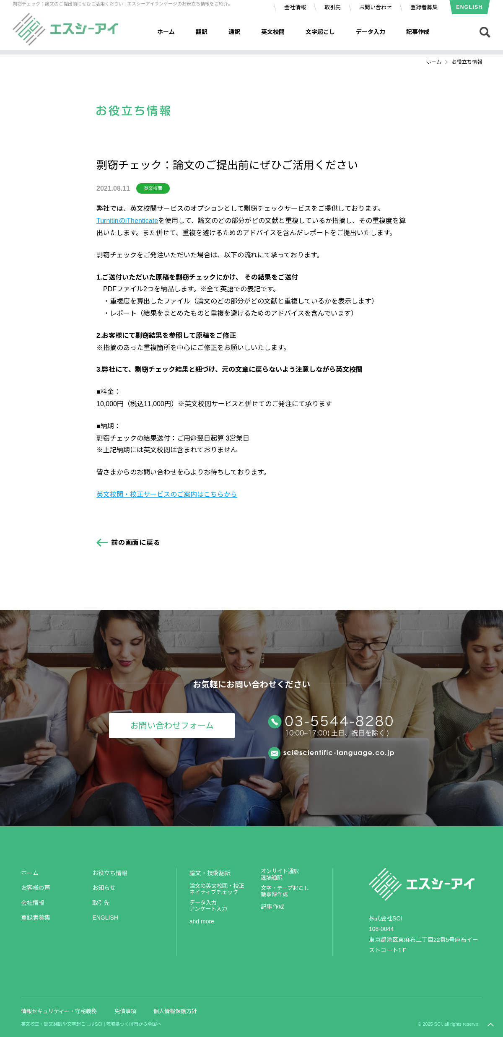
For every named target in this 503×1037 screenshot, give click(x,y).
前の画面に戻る (136, 542)
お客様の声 (35, 887)
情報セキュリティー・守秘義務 (59, 1011)
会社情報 (295, 7)
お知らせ (104, 887)
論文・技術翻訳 (210, 873)
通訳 (234, 32)
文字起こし (320, 32)
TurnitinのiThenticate (127, 220)
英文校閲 (273, 32)
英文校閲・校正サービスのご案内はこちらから (166, 494)
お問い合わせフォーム (172, 725)
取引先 (332, 7)
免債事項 (125, 1011)
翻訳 (201, 32)
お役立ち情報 (109, 873)
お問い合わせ (375, 7)
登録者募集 (424, 7)
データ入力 (370, 32)
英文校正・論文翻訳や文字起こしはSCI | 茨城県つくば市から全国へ (91, 1024)
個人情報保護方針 (175, 1011)
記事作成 (418, 32)
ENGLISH (469, 7)
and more (201, 921)
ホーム (166, 32)
